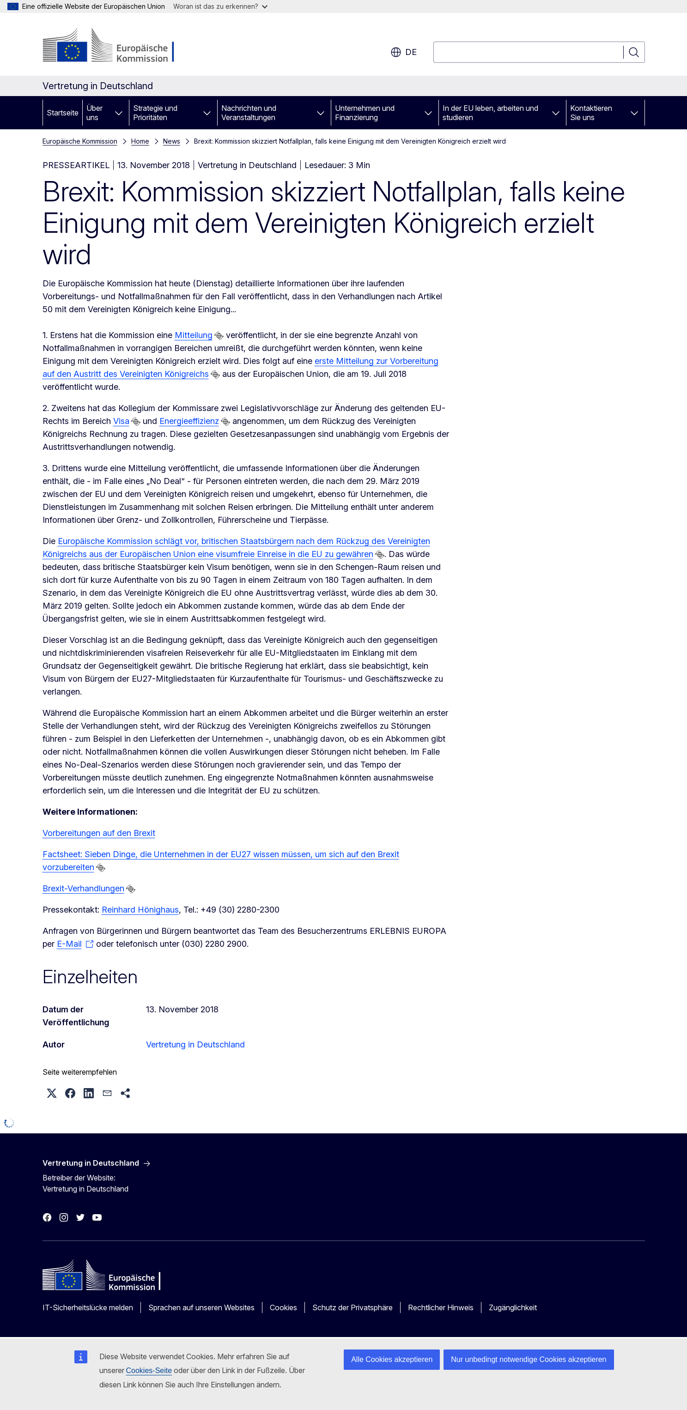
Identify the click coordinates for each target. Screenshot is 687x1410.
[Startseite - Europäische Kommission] (117, 46)
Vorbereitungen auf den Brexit (99, 833)
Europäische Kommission (80, 141)
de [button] (403, 52)
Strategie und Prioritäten (155, 112)
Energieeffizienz (189, 421)
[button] (51, 1093)
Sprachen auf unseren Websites (201, 1307)
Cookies (283, 1307)
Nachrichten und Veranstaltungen (248, 112)
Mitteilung (194, 335)
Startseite (63, 112)
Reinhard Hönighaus (140, 909)
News (171, 141)
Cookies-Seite (149, 1370)
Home (140, 141)
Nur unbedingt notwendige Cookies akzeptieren (528, 1359)
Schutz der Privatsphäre (352, 1307)
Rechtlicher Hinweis (441, 1307)
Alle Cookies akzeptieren (391, 1359)
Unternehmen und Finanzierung (365, 112)
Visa (121, 421)
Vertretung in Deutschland (195, 1044)
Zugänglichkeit (513, 1307)
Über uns (94, 112)
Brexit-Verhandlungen (83, 888)
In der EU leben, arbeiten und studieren (490, 112)
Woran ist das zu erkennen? (220, 6)
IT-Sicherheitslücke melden (88, 1307)
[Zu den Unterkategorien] (119, 112)
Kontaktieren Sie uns (591, 112)
